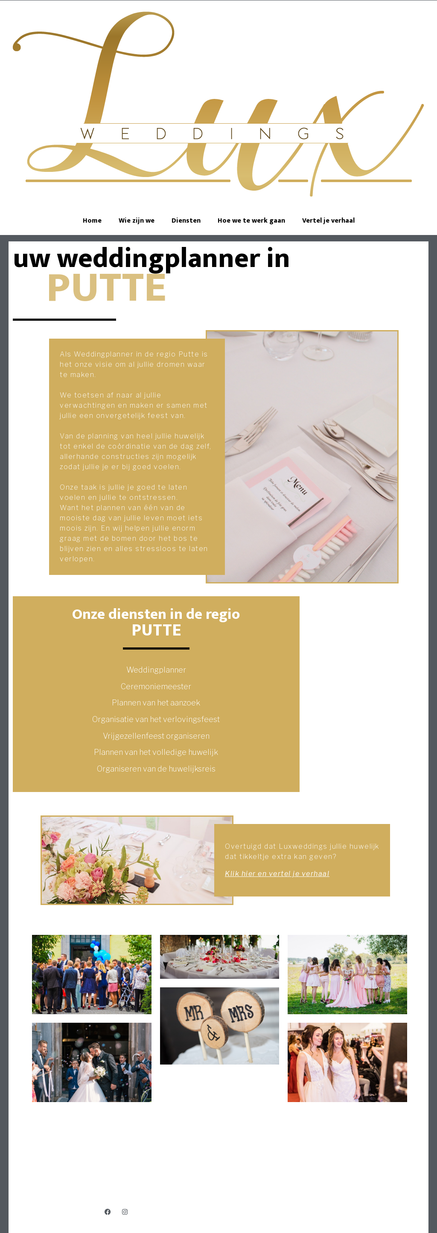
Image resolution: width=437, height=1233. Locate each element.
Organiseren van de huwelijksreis (156, 768)
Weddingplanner (156, 669)
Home (92, 220)
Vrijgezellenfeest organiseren (156, 735)
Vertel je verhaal (328, 220)
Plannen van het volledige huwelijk (156, 752)
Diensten (186, 220)
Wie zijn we (136, 220)
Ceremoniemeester (156, 686)
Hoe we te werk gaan (251, 220)
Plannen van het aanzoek (156, 702)
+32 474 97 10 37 (219, 1178)
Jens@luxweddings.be (219, 1186)
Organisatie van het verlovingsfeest (156, 719)
